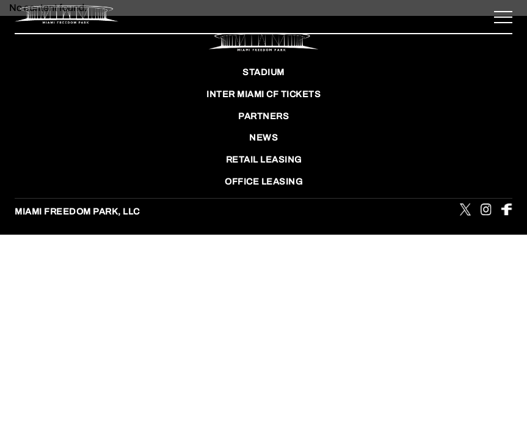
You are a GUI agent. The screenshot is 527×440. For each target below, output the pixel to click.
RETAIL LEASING (264, 159)
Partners (263, 116)
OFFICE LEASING (263, 181)
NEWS (263, 137)
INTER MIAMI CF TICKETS (263, 94)
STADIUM (263, 72)
